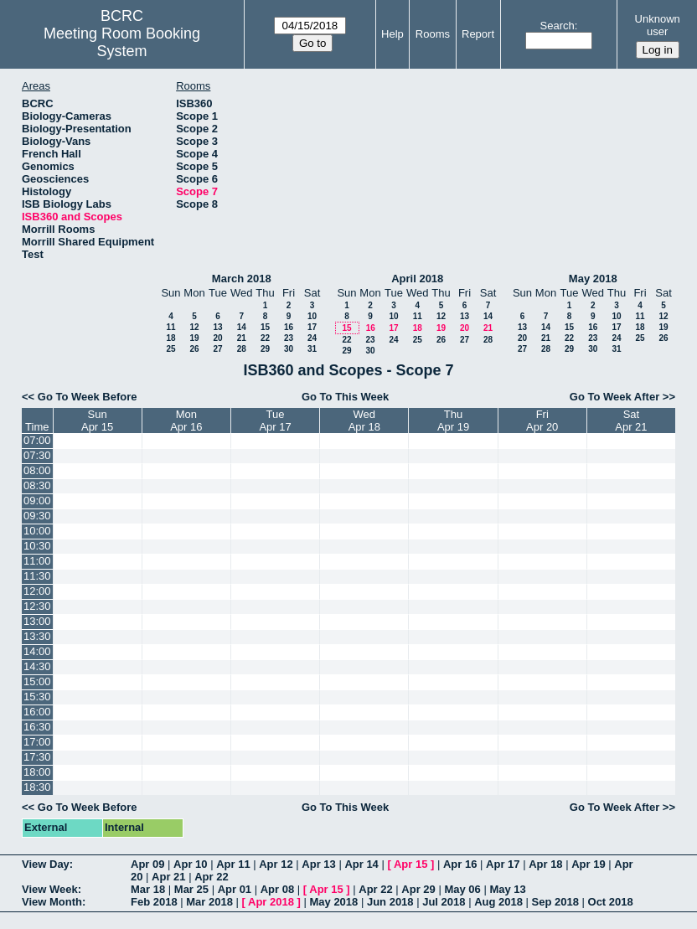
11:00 (37, 561)
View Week (50, 889)
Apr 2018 (271, 901)
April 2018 (417, 278)
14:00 (37, 651)
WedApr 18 (364, 420)
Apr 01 (234, 889)
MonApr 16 (186, 420)
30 (288, 349)
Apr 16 (460, 864)
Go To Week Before (87, 396)
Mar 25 (191, 889)
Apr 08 (277, 889)
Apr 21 (168, 876)
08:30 (37, 485)
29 (265, 349)
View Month (52, 901)
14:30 (37, 666)
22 (265, 338)
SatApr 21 (631, 420)
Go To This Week (345, 396)
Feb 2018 (154, 901)
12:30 (37, 606)
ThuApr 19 (453, 420)
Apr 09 (147, 864)
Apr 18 (545, 864)
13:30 (37, 636)
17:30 (37, 757)
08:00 (37, 470)
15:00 (37, 681)
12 (194, 327)
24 (312, 338)
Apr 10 (190, 864)
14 (241, 327)
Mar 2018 (209, 901)
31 (312, 349)
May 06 (462, 889)
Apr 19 (588, 864)
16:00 (37, 711)
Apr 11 (233, 864)
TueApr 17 (275, 420)
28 (241, 349)
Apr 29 (418, 889)
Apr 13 (318, 864)
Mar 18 (148, 889)
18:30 (37, 787)
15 (265, 327)
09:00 (37, 500)
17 (312, 327)
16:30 (37, 726)
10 (312, 316)
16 (288, 327)
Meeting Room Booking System (122, 42)
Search (557, 25)
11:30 (37, 576)
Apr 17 (502, 864)
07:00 (37, 440)
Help (392, 34)
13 (217, 327)
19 (194, 338)
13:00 (37, 621)
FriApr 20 (542, 420)
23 (288, 338)
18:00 (37, 772)
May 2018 (593, 278)
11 (170, 327)
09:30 (37, 515)
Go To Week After (614, 396)
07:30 (37, 455)
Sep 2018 (555, 901)
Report (478, 34)
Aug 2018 (498, 901)
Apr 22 (211, 876)
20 (217, 338)
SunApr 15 (97, 420)
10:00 (37, 530)
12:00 (37, 591)
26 (194, 349)
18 (170, 338)
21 (241, 338)
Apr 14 (361, 864)
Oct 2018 (610, 901)
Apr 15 (410, 864)
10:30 (37, 545)
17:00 (37, 741)
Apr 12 (275, 864)
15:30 (37, 696)
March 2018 (241, 278)
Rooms (433, 34)
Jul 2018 (443, 901)
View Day (46, 864)
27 (217, 349)
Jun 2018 (390, 901)
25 (170, 349)
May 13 (507, 889)
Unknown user (657, 25)
